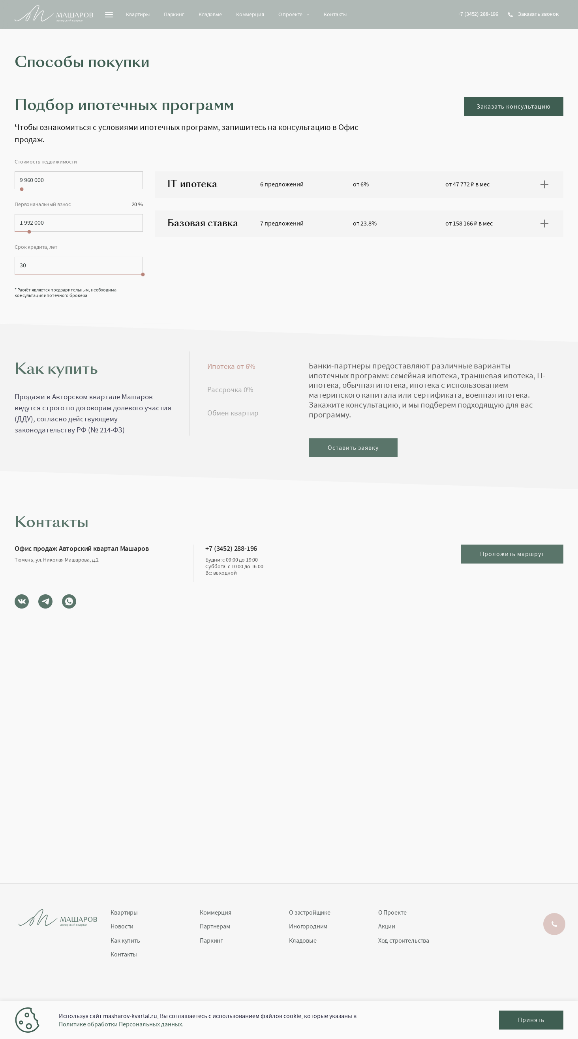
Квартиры (138, 14)
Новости (122, 926)
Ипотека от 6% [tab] (231, 366)
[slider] (22, 189)
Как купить (125, 941)
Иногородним (308, 926)
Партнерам (215, 926)
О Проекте (392, 913)
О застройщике (309, 913)
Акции (386, 926)
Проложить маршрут (512, 554)
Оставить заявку (353, 448)
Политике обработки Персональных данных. (121, 1024)
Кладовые (210, 14)
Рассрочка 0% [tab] (230, 390)
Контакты (335, 14)
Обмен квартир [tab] (233, 413)
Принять (531, 1020)
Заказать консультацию (514, 107)
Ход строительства (403, 941)
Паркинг (174, 14)
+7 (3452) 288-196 (478, 14)
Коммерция (250, 14)
